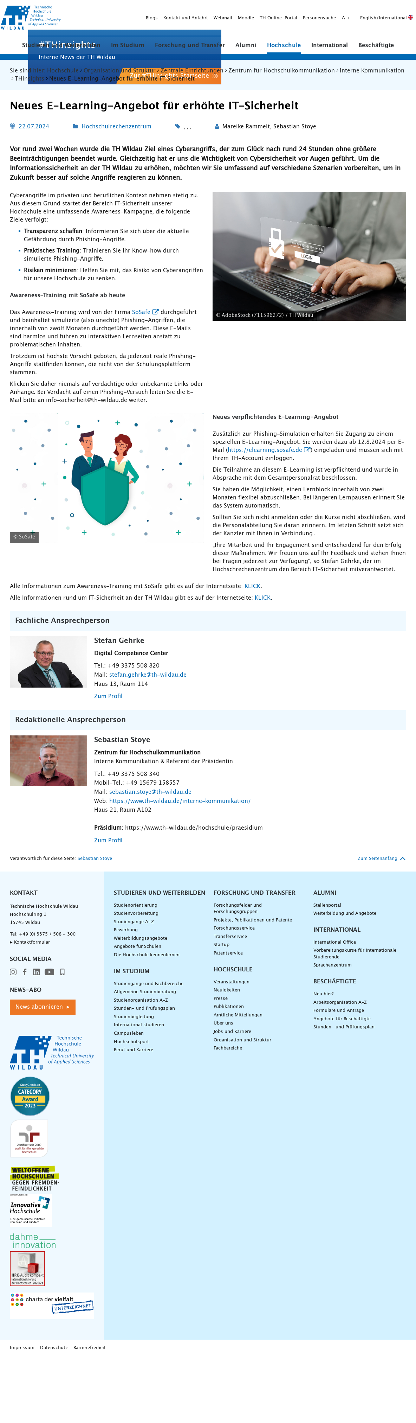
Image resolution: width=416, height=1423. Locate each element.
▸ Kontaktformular (30, 1060)
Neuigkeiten (227, 1108)
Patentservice (228, 1071)
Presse (221, 1116)
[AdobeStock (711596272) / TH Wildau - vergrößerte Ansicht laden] (310, 374)
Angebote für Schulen (137, 1064)
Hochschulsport (131, 1159)
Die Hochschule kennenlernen (147, 1073)
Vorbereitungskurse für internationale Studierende (354, 1071)
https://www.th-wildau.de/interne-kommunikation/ (180, 918)
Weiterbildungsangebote (140, 1056)
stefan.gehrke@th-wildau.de (148, 792)
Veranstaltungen (231, 1099)
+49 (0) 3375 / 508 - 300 (47, 1051)
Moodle (162, 9)
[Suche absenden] (160, 24)
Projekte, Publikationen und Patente (253, 1037)
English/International (302, 9)
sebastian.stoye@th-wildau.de (150, 910)
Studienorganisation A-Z (141, 1118)
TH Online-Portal (194, 9)
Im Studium (127, 50)
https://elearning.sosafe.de (265, 567)
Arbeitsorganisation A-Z (340, 1120)
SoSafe (141, 430)
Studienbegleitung (134, 1134)
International (329, 50)
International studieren (139, 1143)
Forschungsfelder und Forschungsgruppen (238, 1026)
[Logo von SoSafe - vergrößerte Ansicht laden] (107, 595)
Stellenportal (327, 1023)
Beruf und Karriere (133, 1168)
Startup (221, 1062)
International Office (334, 1060)
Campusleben (129, 1151)
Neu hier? (323, 1112)
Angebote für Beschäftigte (342, 1136)
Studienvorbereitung (136, 1031)
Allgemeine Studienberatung (145, 1110)
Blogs (68, 9)
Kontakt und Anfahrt (101, 9)
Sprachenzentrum (332, 1083)
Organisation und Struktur (242, 1157)
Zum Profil (108, 814)
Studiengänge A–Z (134, 1039)
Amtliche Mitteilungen (238, 1132)
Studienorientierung (135, 1023)
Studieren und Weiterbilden (61, 50)
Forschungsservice (234, 1046)
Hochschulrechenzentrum (116, 244)
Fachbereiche (228, 1166)
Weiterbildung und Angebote (344, 1031)
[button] (61, 50)
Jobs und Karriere (232, 1149)
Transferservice (230, 1054)
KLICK (252, 704)
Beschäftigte (376, 50)
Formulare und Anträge (338, 1128)
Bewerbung (126, 1048)
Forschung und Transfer (190, 50)
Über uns (223, 1141)
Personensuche (235, 9)
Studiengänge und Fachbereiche (148, 1101)
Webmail (139, 9)
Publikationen (229, 1124)
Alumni (245, 50)
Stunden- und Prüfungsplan (144, 1126)
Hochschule (284, 50)
